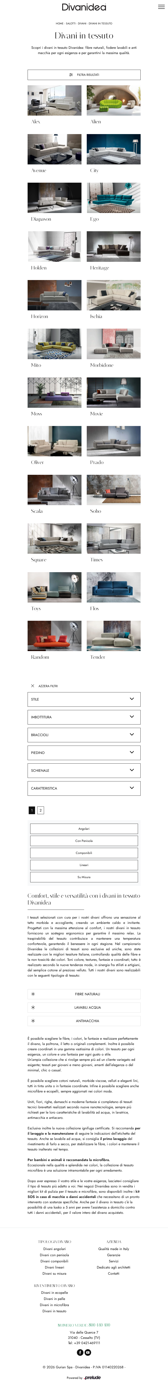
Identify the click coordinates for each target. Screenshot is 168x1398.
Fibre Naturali (65, 994)
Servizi (113, 1261)
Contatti (113, 1273)
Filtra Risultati (84, 75)
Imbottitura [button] (41, 717)
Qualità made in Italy (113, 1248)
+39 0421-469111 (87, 1342)
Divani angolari (54, 1248)
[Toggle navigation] (161, 7)
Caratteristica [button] (44, 788)
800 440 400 (99, 1325)
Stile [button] (35, 699)
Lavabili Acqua (66, 1007)
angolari (84, 828)
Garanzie (113, 1255)
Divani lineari (54, 1267)
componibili (84, 853)
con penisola (84, 841)
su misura (84, 877)
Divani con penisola (54, 1255)
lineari (84, 865)
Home (60, 23)
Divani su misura (54, 1273)
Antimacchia (65, 1020)
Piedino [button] (38, 752)
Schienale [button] (40, 770)
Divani (82, 23)
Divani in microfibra (54, 1304)
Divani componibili (54, 1261)
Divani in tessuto (100, 23)
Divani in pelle (54, 1298)
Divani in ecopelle (54, 1292)
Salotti (71, 23)
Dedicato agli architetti (113, 1267)
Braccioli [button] (39, 734)
